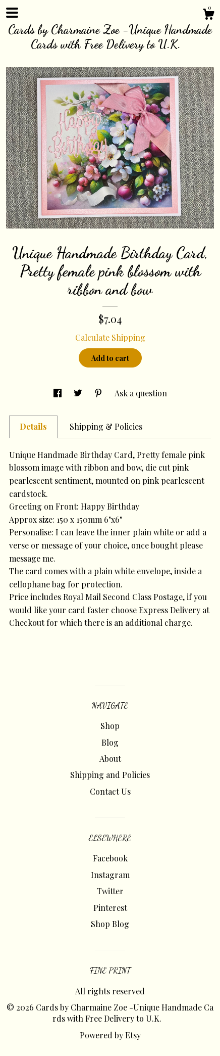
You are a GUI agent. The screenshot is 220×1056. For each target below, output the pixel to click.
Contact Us (110, 791)
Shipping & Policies (106, 426)
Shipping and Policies (110, 774)
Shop (110, 725)
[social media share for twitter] (79, 393)
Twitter (110, 891)
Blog (110, 742)
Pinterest (110, 907)
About (110, 758)
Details (33, 426)
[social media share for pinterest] (99, 393)
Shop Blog (110, 924)
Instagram (110, 874)
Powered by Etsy (110, 1035)
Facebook (110, 858)
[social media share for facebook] (58, 393)
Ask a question (141, 393)
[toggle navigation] (12, 13)
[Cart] (208, 15)
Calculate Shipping (110, 337)
